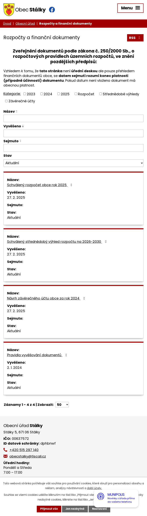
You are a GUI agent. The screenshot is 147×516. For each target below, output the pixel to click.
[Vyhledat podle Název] (73, 119)
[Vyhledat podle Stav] (73, 164)
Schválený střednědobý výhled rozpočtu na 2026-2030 (57, 242)
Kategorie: (12, 94)
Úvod (7, 24)
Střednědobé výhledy (121, 94)
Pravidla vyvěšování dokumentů (38, 355)
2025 (65, 94)
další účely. (94, 488)
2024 (48, 94)
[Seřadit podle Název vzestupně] (17, 111)
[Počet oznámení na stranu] (62, 405)
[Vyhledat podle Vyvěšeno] (73, 134)
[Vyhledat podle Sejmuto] (73, 149)
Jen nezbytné (75, 509)
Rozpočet (86, 94)
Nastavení (100, 509)
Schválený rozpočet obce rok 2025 (40, 185)
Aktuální (14, 218)
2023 (31, 94)
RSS (135, 38)
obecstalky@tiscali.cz (28, 457)
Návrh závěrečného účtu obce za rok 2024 (47, 299)
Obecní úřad (25, 24)
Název (9, 112)
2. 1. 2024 (14, 368)
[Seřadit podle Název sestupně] (17, 113)
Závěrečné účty (22, 101)
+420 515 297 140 (24, 450)
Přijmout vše (48, 509)
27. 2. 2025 (16, 198)
